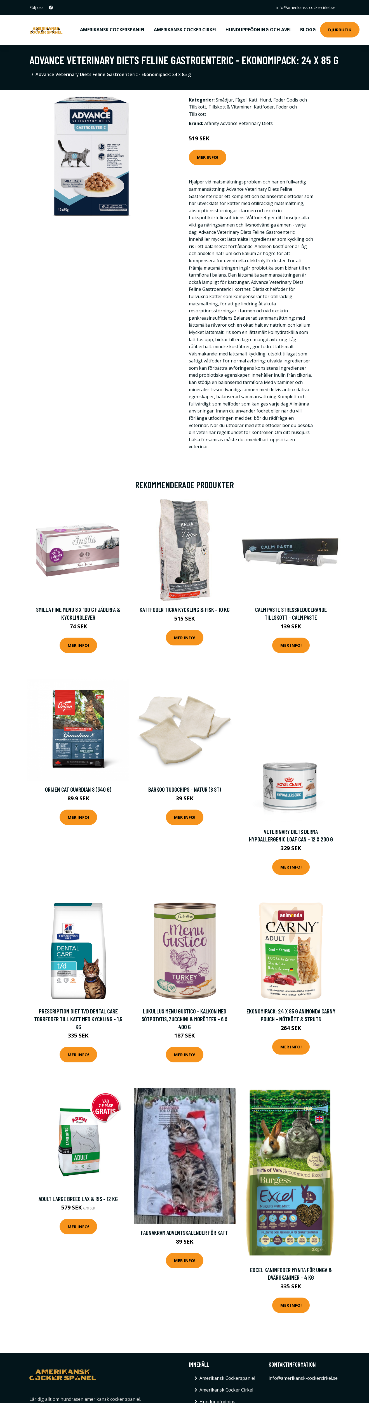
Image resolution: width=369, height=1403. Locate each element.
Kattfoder (264, 107)
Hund (265, 100)
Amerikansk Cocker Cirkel (185, 30)
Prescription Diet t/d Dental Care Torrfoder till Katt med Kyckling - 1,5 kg (78, 1019)
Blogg (308, 30)
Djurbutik (339, 29)
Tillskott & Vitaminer (230, 107)
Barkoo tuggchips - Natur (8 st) (184, 789)
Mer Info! (207, 157)
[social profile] (51, 7)
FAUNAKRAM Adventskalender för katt (184, 1232)
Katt (253, 100)
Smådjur (224, 100)
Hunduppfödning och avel (258, 30)
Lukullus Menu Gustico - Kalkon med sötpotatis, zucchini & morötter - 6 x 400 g (184, 1019)
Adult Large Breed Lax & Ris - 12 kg (78, 1198)
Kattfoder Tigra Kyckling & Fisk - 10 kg (185, 609)
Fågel (240, 100)
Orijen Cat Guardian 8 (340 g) (78, 789)
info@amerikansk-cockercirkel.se (305, 7)
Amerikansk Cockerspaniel (112, 30)
